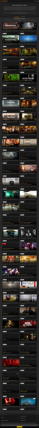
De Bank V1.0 (22, 41)
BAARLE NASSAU (22, 275)
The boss (4, 339)
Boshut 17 (4, 157)
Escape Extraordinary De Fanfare (8, 144)
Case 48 (4, 196)
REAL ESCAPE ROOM (8, 184)
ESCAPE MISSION (25, 262)
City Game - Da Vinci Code (24, 352)
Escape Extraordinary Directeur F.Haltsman (27, 131)
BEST (20, 197)
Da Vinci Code (22, 157)
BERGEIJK (4, 249)
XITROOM (25, 171)
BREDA (3, 197)
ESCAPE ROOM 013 (25, 119)
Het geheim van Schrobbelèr (25, 144)
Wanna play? (22, 339)
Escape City (5, 352)
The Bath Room (22, 300)
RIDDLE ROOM (23, 197)
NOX (21, 235)
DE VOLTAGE (24, 106)
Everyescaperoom (2, 414)
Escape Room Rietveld (24, 287)
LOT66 (5, 262)
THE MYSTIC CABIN (6, 313)
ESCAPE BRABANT (24, 236)
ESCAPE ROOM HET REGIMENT (27, 223)
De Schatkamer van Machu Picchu (8, 300)
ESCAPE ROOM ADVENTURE (7, 236)
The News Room (5, 183)
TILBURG (4, 106)
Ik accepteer (19, 426)
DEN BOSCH (21, 158)
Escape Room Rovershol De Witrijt (8, 248)
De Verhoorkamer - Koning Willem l (26, 222)
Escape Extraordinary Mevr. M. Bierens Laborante (9, 131)
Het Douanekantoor (23, 274)
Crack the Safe (22, 170)
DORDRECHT (4, 184)
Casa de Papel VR (23, 326)
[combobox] (36, 1)
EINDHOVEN (21, 171)
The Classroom (22, 313)
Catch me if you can (23, 183)
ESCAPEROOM (7, 210)
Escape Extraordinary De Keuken (25, 54)
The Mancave (5, 28)
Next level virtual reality (6, 222)
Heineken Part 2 (5, 41)
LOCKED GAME (6, 106)
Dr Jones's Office (23, 261)
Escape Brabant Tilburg (24, 28)
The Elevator (5, 287)
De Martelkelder (23, 209)
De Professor (5, 274)
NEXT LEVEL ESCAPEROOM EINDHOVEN (28, 184)
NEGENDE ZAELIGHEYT (7, 249)
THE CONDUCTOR (23, 196)
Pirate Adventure (5, 326)
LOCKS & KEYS (24, 145)
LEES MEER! (22, 33)
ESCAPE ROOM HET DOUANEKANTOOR (28, 275)
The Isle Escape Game (6, 235)
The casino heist (5, 261)
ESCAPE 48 (6, 197)
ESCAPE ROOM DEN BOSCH (26, 158)
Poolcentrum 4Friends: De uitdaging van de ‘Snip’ (10, 54)
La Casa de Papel (6, 170)
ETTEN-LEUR (21, 223)
